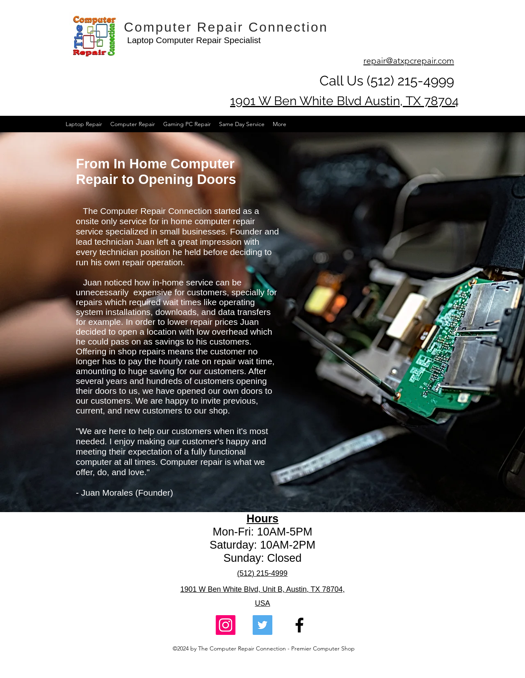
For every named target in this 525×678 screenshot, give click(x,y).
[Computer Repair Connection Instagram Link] (225, 625)
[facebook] (299, 625)
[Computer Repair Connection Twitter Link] (262, 625)
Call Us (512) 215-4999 (387, 81)
